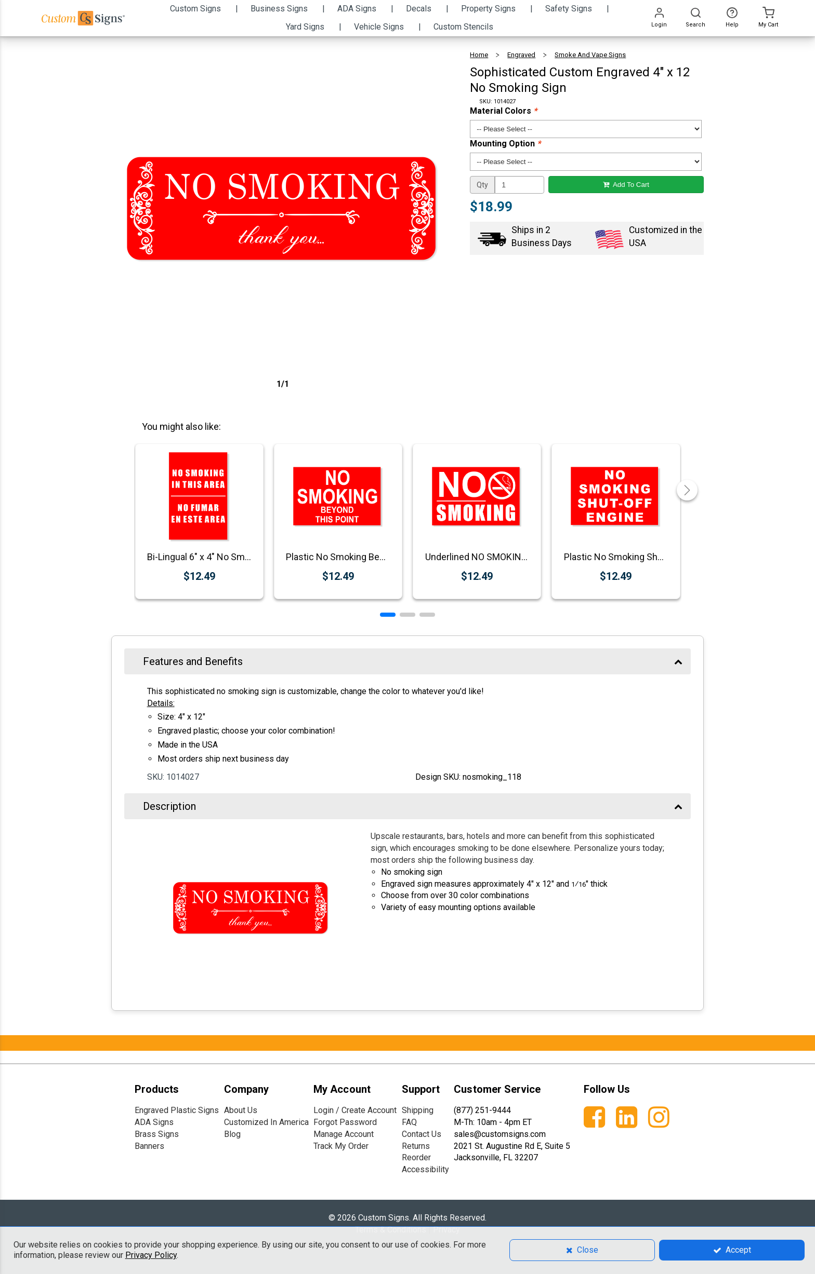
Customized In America (266, 1122)
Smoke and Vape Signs (590, 55)
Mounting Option (505, 143)
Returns (416, 1146)
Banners (149, 1146)
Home (479, 55)
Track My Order (341, 1146)
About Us (240, 1110)
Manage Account (343, 1134)
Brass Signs (157, 1134)
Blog (232, 1134)
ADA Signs (154, 1122)
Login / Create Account (355, 1110)
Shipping (417, 1110)
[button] (388, 615)
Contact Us (421, 1134)
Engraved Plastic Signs (177, 1110)
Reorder (416, 1157)
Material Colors (503, 111)
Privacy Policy (151, 1255)
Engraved (521, 55)
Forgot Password (345, 1122)
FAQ (409, 1122)
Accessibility (425, 1169)
